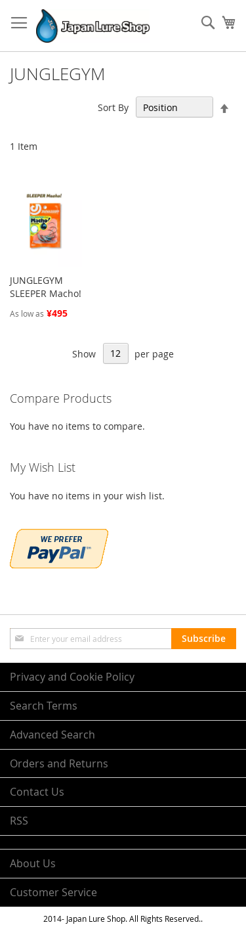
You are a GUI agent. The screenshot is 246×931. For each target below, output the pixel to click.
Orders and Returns (59, 763)
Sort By (113, 107)
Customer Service (53, 892)
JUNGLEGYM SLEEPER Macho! (45, 287)
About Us (33, 863)
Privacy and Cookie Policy (72, 677)
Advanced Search (52, 734)
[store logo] (93, 26)
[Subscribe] (203, 638)
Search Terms (43, 705)
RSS (19, 820)
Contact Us (37, 791)
